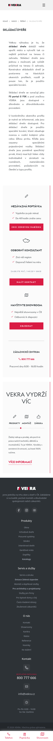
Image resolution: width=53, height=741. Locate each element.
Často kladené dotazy (26, 602)
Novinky (26, 645)
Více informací (20, 462)
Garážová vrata (26, 550)
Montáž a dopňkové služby (26, 584)
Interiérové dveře (26, 545)
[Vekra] (14, 5)
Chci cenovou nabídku (26, 227)
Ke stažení (26, 649)
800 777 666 (26, 359)
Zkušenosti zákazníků (26, 606)
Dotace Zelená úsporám (26, 579)
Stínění (26, 541)
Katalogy (26, 559)
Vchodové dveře (26, 532)
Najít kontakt (26, 282)
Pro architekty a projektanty (26, 588)
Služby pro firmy (26, 593)
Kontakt (26, 622)
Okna (26, 527)
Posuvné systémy (26, 536)
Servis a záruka (26, 575)
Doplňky (26, 554)
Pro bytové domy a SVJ (26, 597)
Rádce (26, 636)
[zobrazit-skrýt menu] (44, 5)
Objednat (26, 326)
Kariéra (26, 631)
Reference (26, 640)
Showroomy (26, 627)
